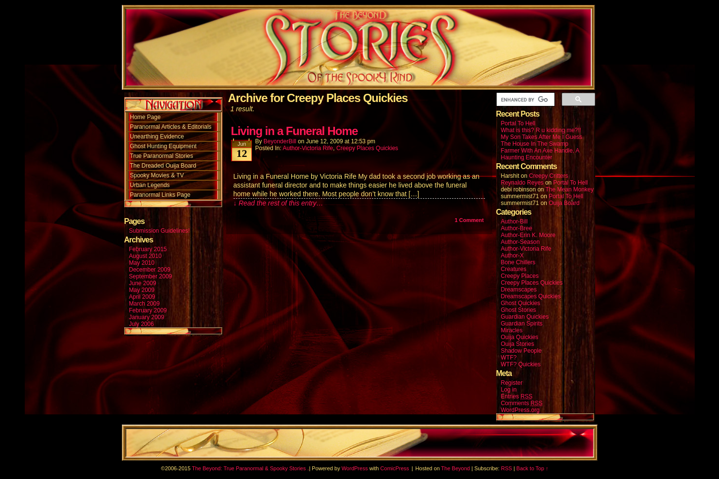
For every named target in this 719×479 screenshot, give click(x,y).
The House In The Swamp (535, 143)
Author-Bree (517, 228)
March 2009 (144, 303)
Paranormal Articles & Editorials (171, 126)
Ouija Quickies (519, 337)
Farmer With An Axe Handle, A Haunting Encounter (540, 154)
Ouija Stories (518, 344)
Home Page (145, 117)
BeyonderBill (280, 141)
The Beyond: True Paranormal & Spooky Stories (249, 468)
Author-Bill (514, 221)
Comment (469, 220)
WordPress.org (520, 410)
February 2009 (148, 310)
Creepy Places (520, 276)
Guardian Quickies (525, 316)
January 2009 (147, 317)
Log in (509, 389)
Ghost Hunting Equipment (163, 146)
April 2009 (142, 296)
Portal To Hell (518, 123)
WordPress (354, 468)
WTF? (509, 357)
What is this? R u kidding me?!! (541, 130)
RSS (506, 468)
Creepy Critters (549, 175)
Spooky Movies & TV (157, 175)
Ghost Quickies (520, 303)
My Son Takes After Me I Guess (542, 137)
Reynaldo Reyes (522, 182)
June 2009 (142, 283)
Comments (522, 403)
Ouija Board (564, 203)
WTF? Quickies (521, 364)
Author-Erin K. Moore (528, 235)
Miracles (512, 330)
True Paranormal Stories (161, 156)
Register (512, 382)
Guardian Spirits (522, 323)
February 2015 (148, 249)
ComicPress (394, 468)
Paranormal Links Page (160, 194)
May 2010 (142, 262)
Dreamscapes (519, 289)
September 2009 (150, 276)
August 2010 (145, 256)
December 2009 (149, 269)
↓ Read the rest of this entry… (278, 203)
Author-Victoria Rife (308, 148)
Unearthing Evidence (157, 136)
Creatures (514, 269)
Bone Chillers (518, 262)
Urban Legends (150, 185)
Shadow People (521, 350)
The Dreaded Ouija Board (163, 165)
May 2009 (142, 290)
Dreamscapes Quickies (531, 296)
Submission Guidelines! (159, 230)
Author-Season (520, 242)
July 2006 (141, 324)
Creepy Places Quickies (367, 148)
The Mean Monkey (569, 189)
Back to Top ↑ (533, 468)
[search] (524, 99)
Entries (517, 396)
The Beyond (455, 468)
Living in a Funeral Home (294, 130)
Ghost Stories (518, 310)
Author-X (512, 255)
